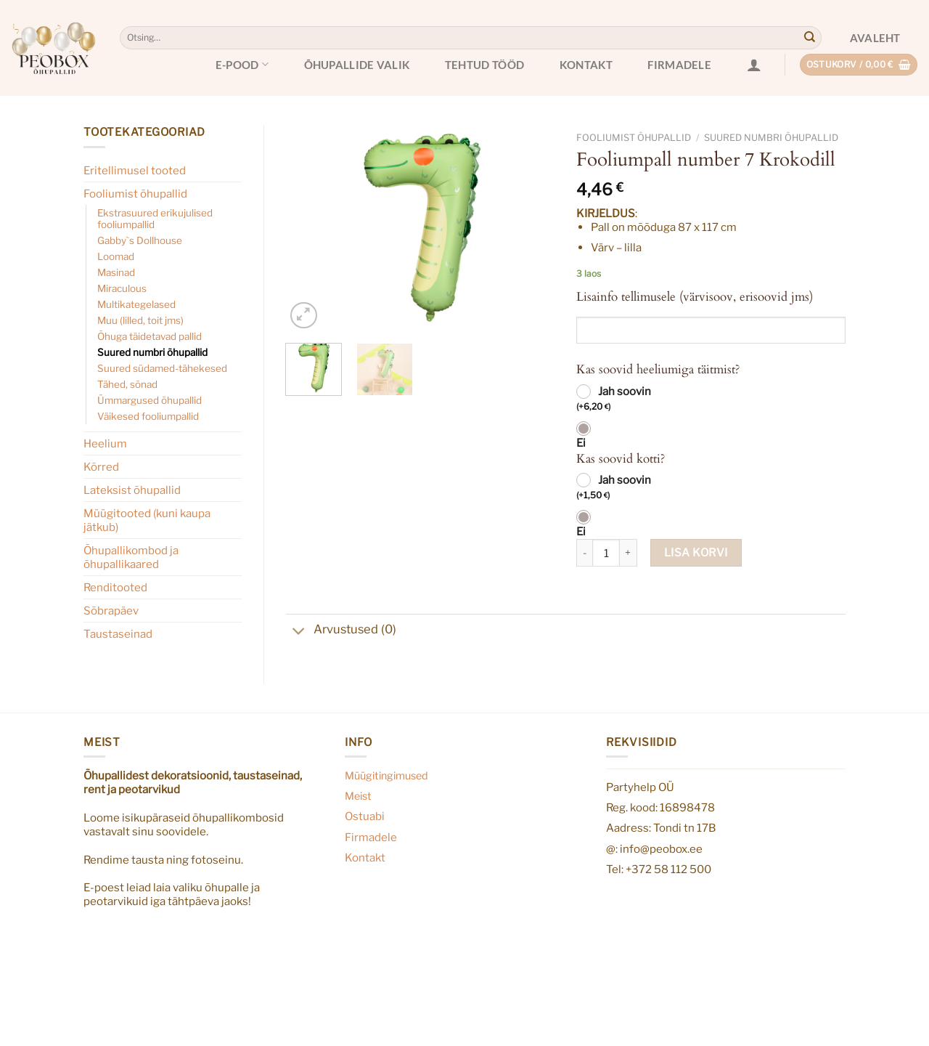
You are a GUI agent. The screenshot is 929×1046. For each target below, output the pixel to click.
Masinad (116, 272)
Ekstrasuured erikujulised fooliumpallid (155, 218)
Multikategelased (136, 304)
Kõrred (101, 467)
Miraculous (122, 288)
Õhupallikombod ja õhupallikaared (131, 557)
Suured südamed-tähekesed (162, 368)
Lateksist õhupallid (132, 490)
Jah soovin (613, 399)
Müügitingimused (386, 775)
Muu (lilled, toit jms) (140, 320)
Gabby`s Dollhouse (139, 240)
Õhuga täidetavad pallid (149, 336)
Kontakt (586, 64)
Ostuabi (365, 816)
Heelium (105, 443)
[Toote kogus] (606, 553)
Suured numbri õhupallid (152, 352)
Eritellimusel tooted (134, 170)
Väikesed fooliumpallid (148, 416)
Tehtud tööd (484, 64)
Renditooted (115, 587)
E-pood (242, 64)
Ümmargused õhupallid (149, 400)
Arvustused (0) (341, 631)
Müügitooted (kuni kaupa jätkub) (146, 520)
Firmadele (679, 64)
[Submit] (809, 37)
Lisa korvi (696, 552)
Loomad (115, 256)
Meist (358, 796)
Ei (581, 443)
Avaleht (875, 37)
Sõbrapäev (111, 610)
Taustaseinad (117, 634)
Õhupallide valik (357, 64)
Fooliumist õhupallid (135, 193)
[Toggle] (299, 632)
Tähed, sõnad (127, 384)
